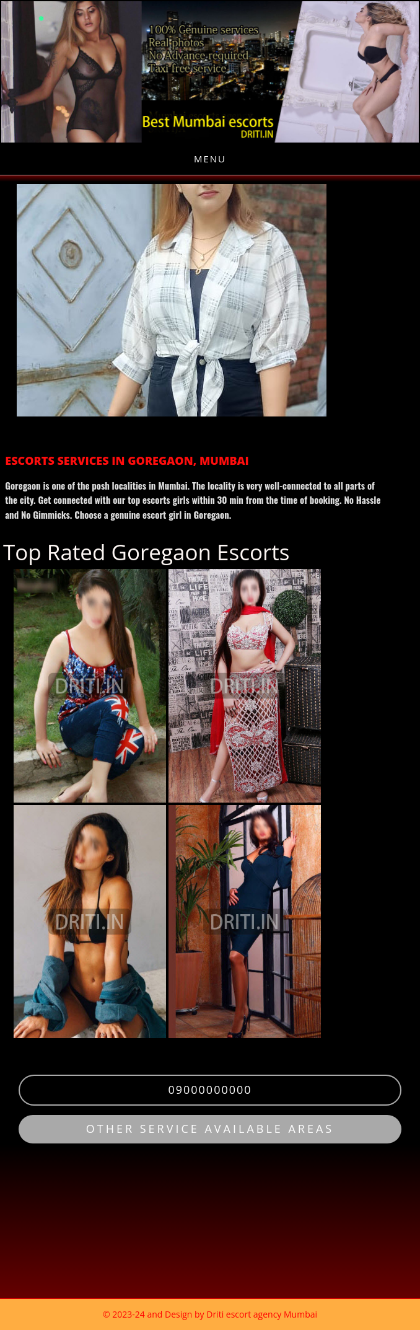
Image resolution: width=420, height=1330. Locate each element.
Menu (210, 158)
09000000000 (210, 1089)
